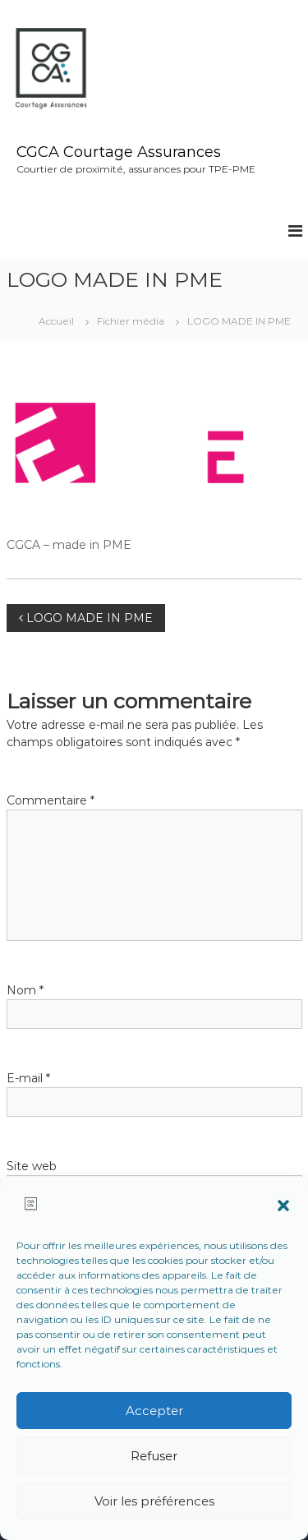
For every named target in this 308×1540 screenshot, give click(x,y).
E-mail (28, 1078)
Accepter (154, 1410)
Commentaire (50, 800)
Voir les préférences (154, 1501)
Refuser (154, 1456)
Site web (32, 1166)
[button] (283, 1205)
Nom (25, 990)
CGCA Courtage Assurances (118, 152)
